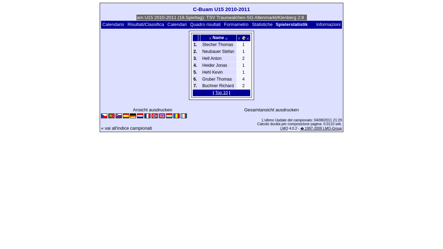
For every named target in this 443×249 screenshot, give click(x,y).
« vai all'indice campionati (126, 128)
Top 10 (221, 92)
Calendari (177, 24)
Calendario (113, 24)
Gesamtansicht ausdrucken (271, 109)
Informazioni (328, 24)
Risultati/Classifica (145, 24)
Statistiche (262, 24)
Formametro (236, 24)
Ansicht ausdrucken (152, 109)
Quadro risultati (205, 24)
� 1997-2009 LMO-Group (321, 128)
